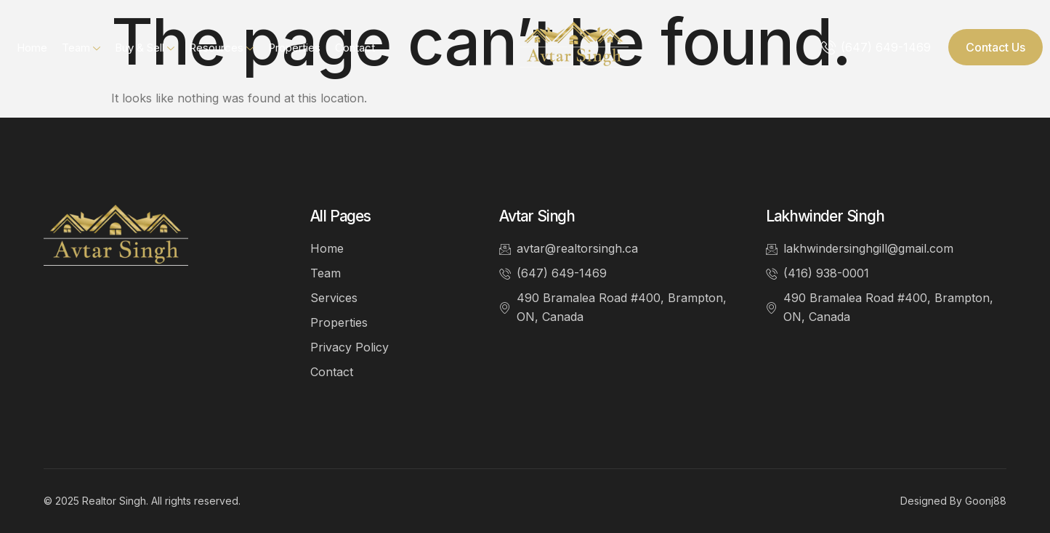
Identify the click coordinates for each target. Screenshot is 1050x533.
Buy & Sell (144, 47)
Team (81, 47)
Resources (221, 47)
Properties (294, 47)
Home (32, 47)
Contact (355, 47)
